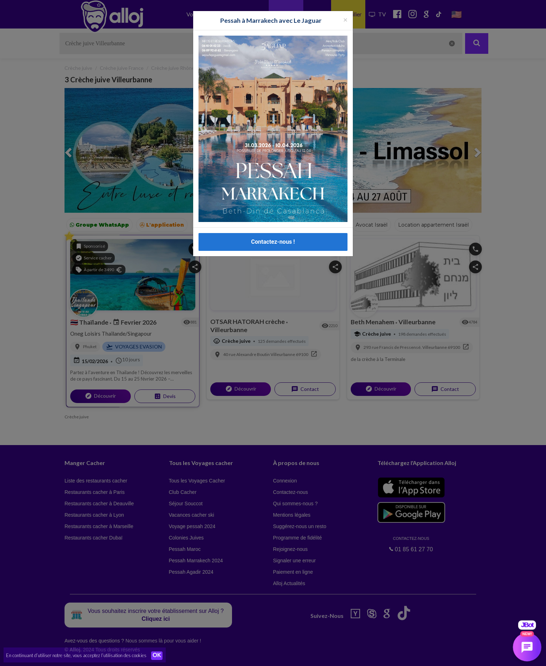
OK (157, 656)
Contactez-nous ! (273, 241)
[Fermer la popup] (345, 19)
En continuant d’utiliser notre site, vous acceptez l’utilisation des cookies (76, 655)
